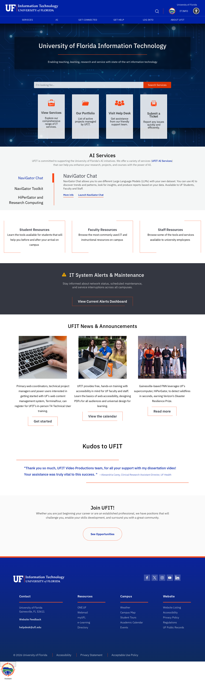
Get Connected (87, 19)
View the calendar (102, 416)
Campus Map (127, 612)
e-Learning (84, 622)
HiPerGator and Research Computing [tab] (29, 200)
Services (27, 19)
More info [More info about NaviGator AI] (68, 194)
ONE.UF (82, 607)
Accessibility (170, 612)
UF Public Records (173, 627)
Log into (148, 19)
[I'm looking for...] (88, 85)
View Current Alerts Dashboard (102, 301)
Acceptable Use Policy (125, 655)
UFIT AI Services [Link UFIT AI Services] (162, 161)
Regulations (170, 622)
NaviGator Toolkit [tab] (32, 189)
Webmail (83, 612)
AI (57, 19)
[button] (196, 11)
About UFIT (177, 19)
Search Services (157, 85)
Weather (125, 607)
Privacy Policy (171, 617)
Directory (83, 627)
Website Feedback (30, 619)
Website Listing (172, 607)
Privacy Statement (91, 655)
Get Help (118, 19)
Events (124, 627)
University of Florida (188, 4)
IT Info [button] (184, 11)
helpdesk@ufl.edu (30, 627)
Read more (162, 411)
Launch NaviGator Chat (91, 194)
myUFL (82, 617)
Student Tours (128, 617)
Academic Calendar (131, 622)
